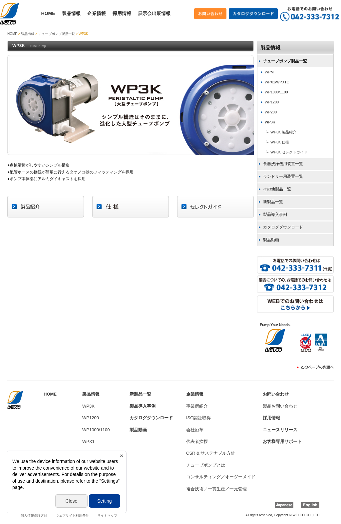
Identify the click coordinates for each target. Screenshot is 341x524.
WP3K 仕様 (279, 142)
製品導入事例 (275, 214)
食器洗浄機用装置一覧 (283, 163)
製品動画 (271, 239)
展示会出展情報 (154, 13)
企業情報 (96, 13)
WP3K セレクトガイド (288, 152)
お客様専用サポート (282, 441)
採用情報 (122, 13)
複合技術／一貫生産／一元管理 (216, 488)
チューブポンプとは (205, 465)
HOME (48, 13)
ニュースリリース (280, 429)
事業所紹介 (197, 406)
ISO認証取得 (198, 417)
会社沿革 (194, 429)
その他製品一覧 (277, 189)
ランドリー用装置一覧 (283, 176)
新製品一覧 (273, 201)
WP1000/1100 (276, 92)
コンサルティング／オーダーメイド (220, 476)
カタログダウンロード (283, 227)
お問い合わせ (276, 394)
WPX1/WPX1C (277, 82)
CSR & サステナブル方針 (210, 453)
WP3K (270, 122)
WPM (269, 72)
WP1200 (272, 102)
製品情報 (71, 13)
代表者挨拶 (197, 441)
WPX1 (88, 441)
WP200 (271, 112)
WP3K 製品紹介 (283, 132)
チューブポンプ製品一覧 (56, 34)
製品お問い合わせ (280, 406)
